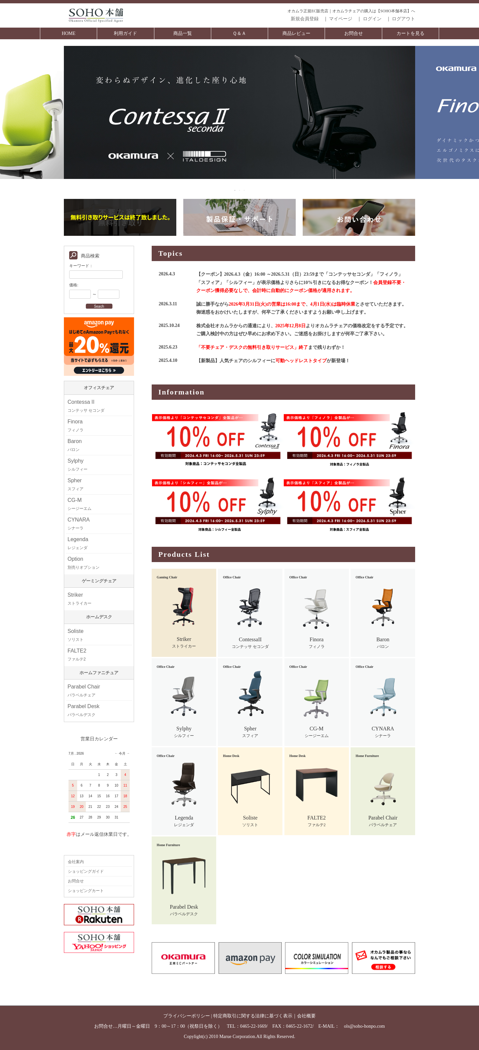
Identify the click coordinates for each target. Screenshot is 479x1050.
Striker (79, 599)
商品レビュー (296, 33)
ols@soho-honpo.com (364, 1026)
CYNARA (79, 523)
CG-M (79, 504)
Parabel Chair (84, 690)
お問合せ (353, 33)
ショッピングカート (86, 890)
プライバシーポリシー (186, 1015)
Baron (75, 445)
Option (83, 563)
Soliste (75, 635)
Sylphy (77, 465)
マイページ (340, 18)
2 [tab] (239, 190)
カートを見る (410, 33)
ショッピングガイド (86, 871)
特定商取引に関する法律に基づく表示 (252, 1015)
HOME (69, 33)
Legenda (78, 543)
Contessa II (86, 406)
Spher (75, 484)
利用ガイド (125, 33)
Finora (75, 425)
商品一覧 (182, 33)
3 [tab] (244, 190)
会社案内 (76, 861)
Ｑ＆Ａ (239, 33)
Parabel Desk (83, 710)
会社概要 (306, 1015)
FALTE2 (77, 655)
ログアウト (403, 18)
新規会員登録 (305, 18)
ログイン (372, 18)
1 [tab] (235, 190)
